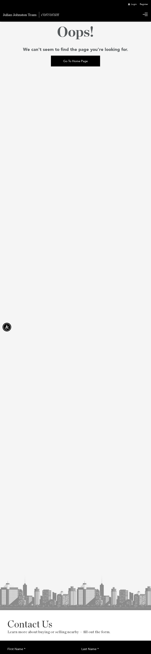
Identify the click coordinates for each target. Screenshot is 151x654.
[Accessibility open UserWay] (7, 327)
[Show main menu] (145, 15)
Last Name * (90, 649)
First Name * (16, 649)
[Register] (144, 4)
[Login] (132, 4)
